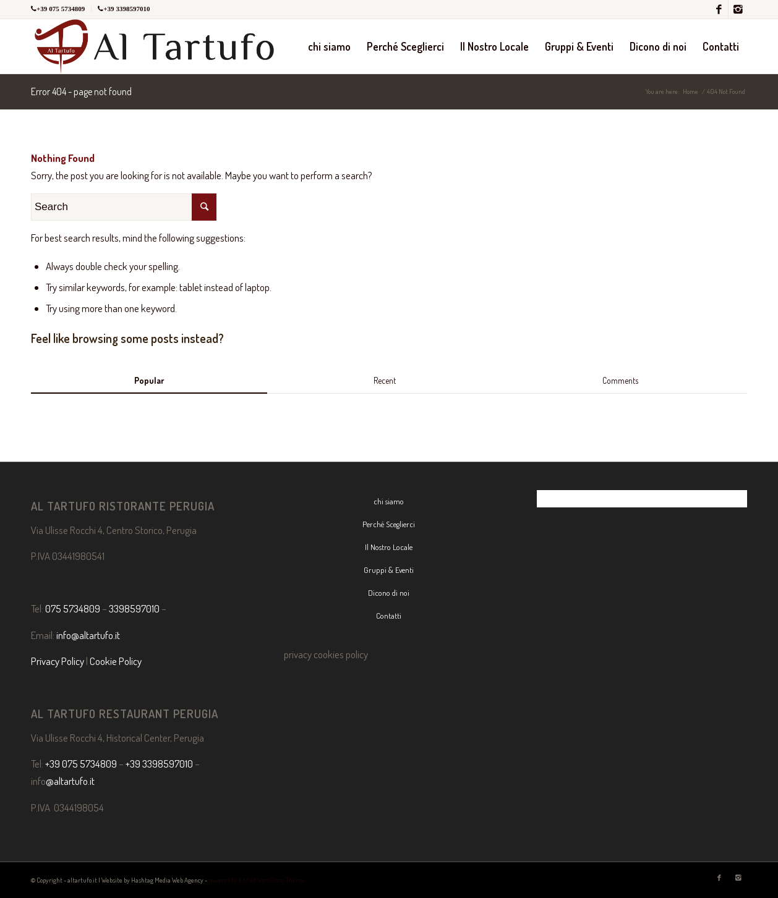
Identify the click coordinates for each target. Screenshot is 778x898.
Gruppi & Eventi (389, 570)
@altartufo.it (70, 780)
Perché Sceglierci (388, 524)
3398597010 (134, 608)
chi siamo (389, 501)
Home (690, 91)
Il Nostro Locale (389, 547)
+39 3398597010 (126, 9)
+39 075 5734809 (60, 9)
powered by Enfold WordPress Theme (256, 880)
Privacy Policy (57, 660)
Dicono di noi (388, 593)
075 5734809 (72, 608)
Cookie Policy (116, 660)
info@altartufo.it (88, 635)
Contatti (388, 616)
